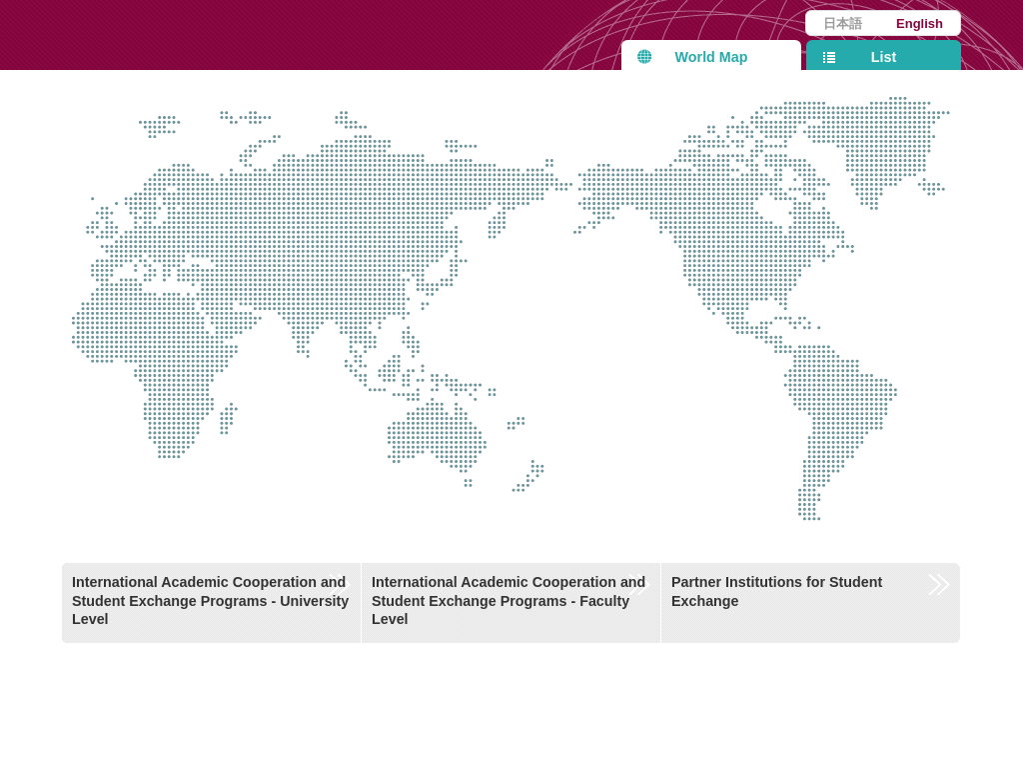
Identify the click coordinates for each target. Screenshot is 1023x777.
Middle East (276, 274)
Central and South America (892, 394)
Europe (166, 186)
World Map (711, 57)
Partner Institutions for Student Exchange (776, 591)
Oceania (390, 498)
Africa (166, 343)
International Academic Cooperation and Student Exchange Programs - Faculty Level (508, 600)
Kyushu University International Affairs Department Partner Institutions (267, 35)
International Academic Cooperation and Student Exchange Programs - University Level (210, 600)
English (919, 23)
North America (747, 249)
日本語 (842, 23)
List (883, 57)
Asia (407, 242)
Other (576, 362)
